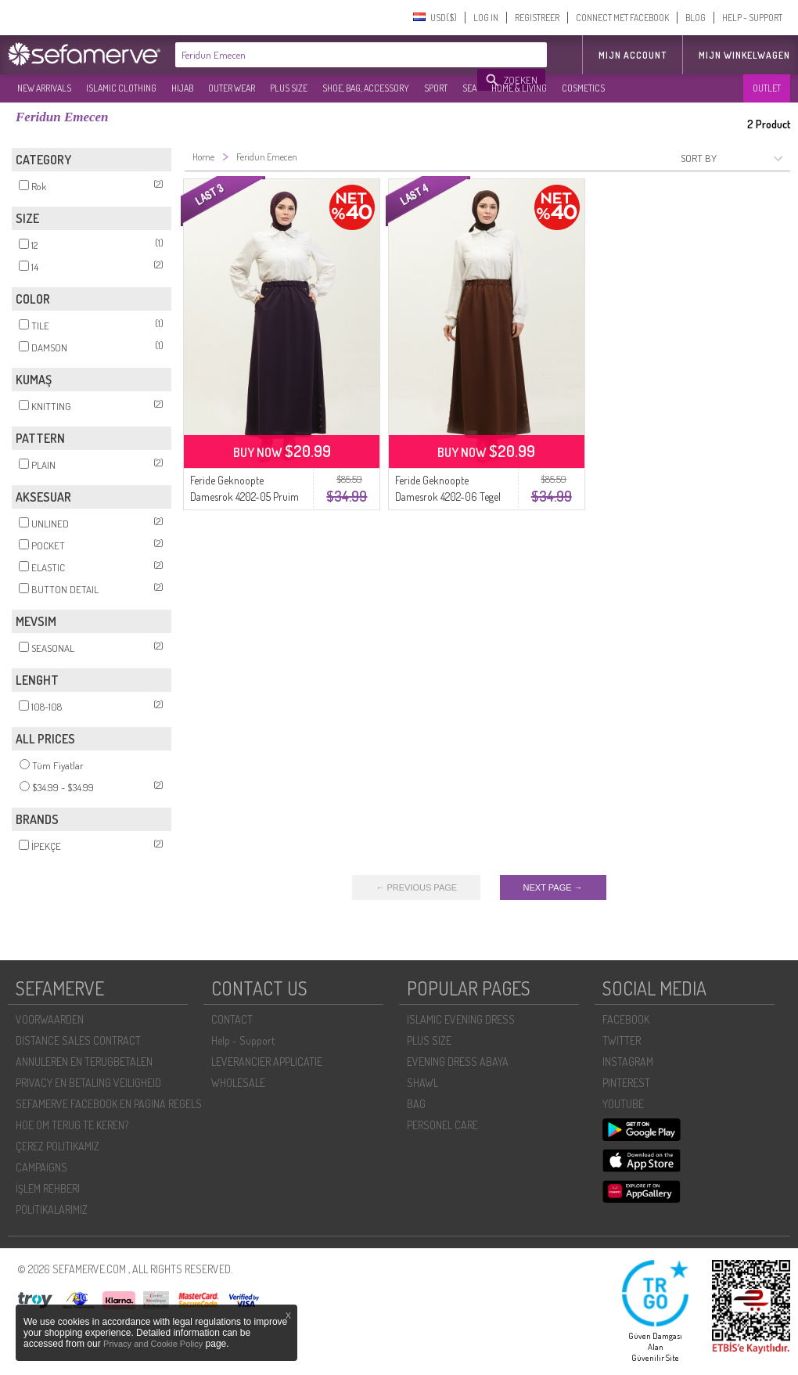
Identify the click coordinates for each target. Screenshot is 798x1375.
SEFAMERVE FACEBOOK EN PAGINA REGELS (109, 1103)
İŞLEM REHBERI (48, 1188)
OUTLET (767, 88)
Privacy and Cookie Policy (153, 1343)
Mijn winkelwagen (744, 55)
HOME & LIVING (519, 88)
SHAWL (422, 1082)
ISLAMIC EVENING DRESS (461, 1019)
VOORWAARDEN (50, 1019)
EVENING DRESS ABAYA (458, 1061)
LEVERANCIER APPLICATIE (266, 1061)
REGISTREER (537, 17)
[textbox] (327, 54)
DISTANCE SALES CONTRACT (78, 1040)
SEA (469, 88)
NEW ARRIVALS (44, 88)
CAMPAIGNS (41, 1167)
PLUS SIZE (288, 88)
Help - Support (243, 1040)
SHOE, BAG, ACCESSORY (365, 88)
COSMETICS (583, 88)
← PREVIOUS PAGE (416, 887)
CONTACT (232, 1019)
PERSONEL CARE (442, 1125)
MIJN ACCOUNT (632, 55)
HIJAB (182, 88)
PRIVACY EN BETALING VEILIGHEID (88, 1082)
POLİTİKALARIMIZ (52, 1209)
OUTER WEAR (231, 88)
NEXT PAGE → (553, 887)
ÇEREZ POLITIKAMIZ (57, 1146)
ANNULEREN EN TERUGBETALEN (84, 1061)
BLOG (695, 17)
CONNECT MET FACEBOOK (622, 17)
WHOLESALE (238, 1082)
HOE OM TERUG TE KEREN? (72, 1125)
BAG (416, 1103)
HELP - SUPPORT (752, 17)
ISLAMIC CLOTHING (121, 88)
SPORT (436, 88)
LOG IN (485, 17)
